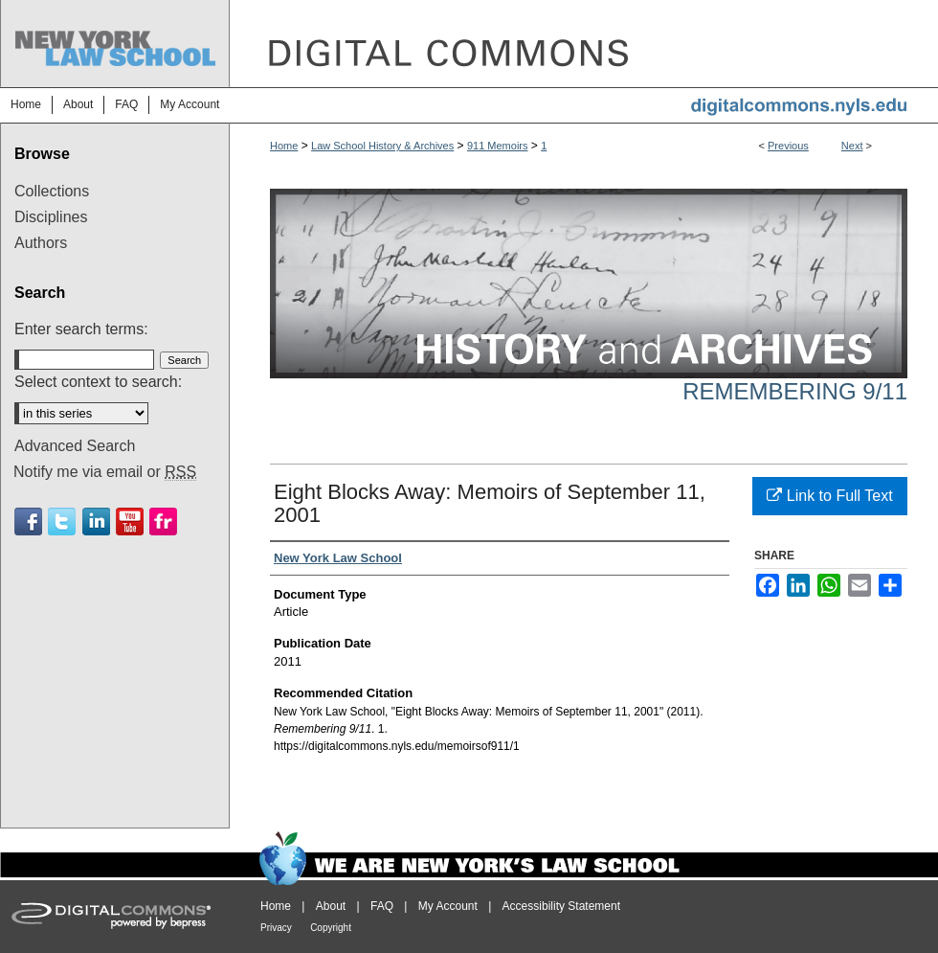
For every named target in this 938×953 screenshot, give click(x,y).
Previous (788, 145)
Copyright (330, 927)
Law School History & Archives (382, 145)
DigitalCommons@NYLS (584, 43)
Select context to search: (98, 382)
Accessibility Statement (561, 906)
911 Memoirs (497, 145)
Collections (51, 191)
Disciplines (50, 217)
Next (852, 145)
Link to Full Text (829, 496)
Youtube (130, 521)
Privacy (276, 927)
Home (284, 145)
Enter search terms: (81, 329)
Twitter (62, 521)
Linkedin (96, 521)
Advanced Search (74, 446)
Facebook (28, 521)
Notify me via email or (104, 472)
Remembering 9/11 (794, 391)
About (331, 906)
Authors (40, 243)
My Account (448, 906)
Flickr (163, 521)
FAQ (381, 906)
